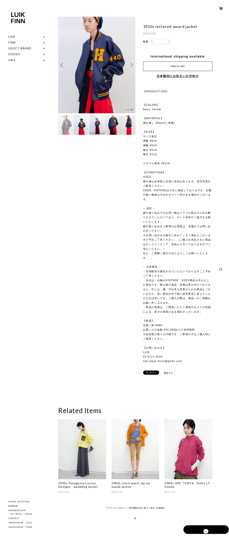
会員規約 (160, 508)
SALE (12, 60)
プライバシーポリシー (116, 508)
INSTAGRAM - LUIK (20, 522)
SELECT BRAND (19, 48)
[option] (96, 65)
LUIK (11, 36)
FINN (12, 42)
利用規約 (13, 506)
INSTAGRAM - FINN (20, 527)
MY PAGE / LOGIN (21, 514)
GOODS (14, 54)
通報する (168, 373)
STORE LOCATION (18, 501)
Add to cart (177, 66)
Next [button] (131, 65)
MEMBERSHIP (17, 510)
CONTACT (14, 518)
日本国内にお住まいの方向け (178, 76)
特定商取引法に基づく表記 (142, 508)
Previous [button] (62, 65)
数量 (146, 41)
